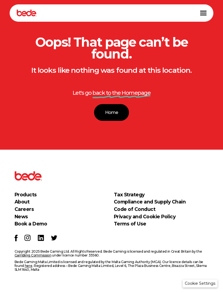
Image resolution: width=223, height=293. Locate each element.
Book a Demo (31, 224)
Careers (24, 209)
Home (111, 112)
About (22, 202)
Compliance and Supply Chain (150, 202)
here (28, 266)
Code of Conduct (135, 209)
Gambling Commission (33, 255)
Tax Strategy (129, 194)
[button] (200, 284)
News (21, 216)
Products (26, 194)
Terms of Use (130, 224)
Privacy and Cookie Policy (145, 216)
